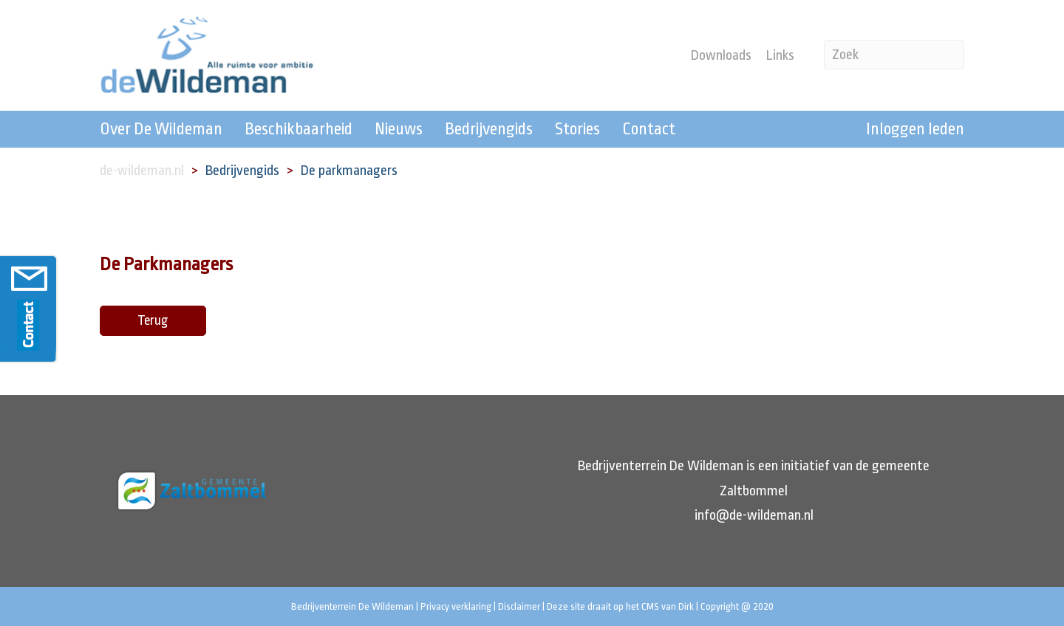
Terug (152, 320)
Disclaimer (519, 606)
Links (780, 55)
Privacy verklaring (455, 606)
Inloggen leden (915, 129)
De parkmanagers (349, 170)
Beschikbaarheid (298, 129)
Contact (648, 129)
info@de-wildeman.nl (754, 515)
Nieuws (399, 129)
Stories (577, 129)
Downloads (721, 55)
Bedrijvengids (489, 129)
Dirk (686, 606)
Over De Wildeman (161, 129)
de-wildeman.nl (142, 170)
